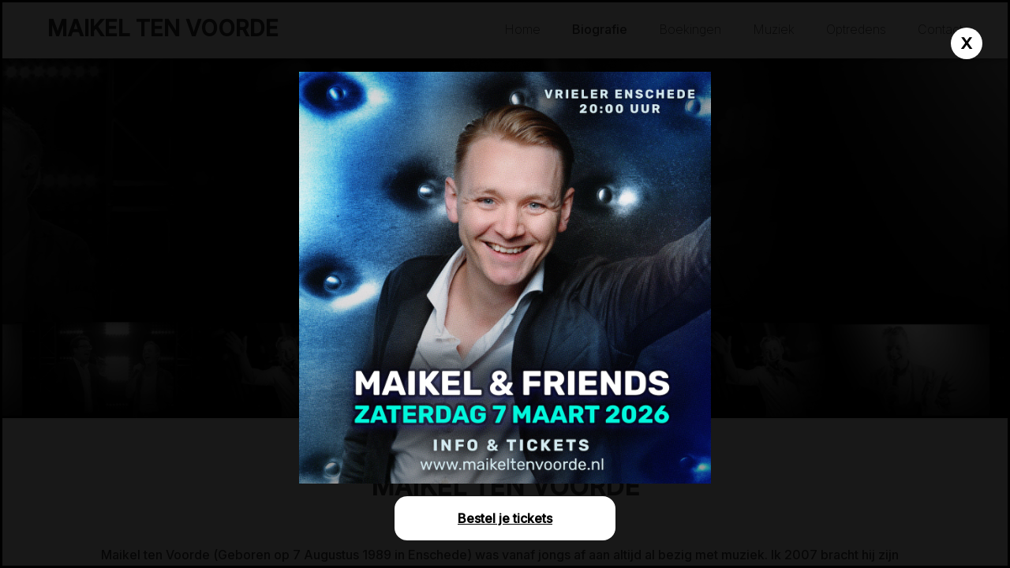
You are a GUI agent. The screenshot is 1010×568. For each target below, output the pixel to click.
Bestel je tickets (505, 518)
